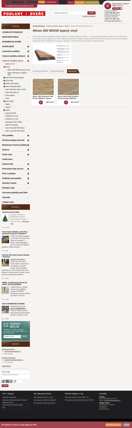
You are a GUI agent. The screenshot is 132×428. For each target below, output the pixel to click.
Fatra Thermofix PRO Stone (15, 131)
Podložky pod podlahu (11, 178)
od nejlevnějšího (40, 71)
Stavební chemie (9, 183)
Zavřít (126, 425)
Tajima (7, 104)
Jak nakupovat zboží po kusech (44, 403)
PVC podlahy (7, 135)
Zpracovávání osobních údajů (12, 405)
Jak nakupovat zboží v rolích (43, 397)
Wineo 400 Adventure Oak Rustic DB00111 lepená (43, 97)
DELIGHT (23, 243)
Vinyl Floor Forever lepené (14, 78)
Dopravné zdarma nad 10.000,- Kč (76, 397)
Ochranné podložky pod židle (14, 193)
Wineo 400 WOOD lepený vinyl (18, 70)
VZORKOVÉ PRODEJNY (12, 32)
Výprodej (6, 197)
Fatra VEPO (9, 101)
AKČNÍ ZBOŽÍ (8, 46)
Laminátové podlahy (11, 51)
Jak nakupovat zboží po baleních (45, 400)
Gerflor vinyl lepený (12, 83)
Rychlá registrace (113, 425)
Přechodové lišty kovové (12, 169)
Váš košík (116, 8)
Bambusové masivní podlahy (14, 145)
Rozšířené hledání (89, 16)
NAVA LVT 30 (10, 64)
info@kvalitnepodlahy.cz (12, 351)
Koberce (5, 150)
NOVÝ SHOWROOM (17, 308)
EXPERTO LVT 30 (11, 116)
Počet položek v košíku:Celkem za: (120, 4)
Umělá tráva (7, 159)
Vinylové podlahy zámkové (13, 56)
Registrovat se (51, 2)
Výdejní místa (8, 202)
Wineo (67, 26)
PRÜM (22, 289)
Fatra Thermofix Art (12, 92)
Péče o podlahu (8, 173)
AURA (7, 110)
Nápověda (79, 2)
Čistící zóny (7, 154)
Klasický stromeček (17, 259)
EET (3, 408)
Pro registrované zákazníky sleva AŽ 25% (79, 400)
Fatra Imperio (10, 95)
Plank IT (8, 107)
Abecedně (74, 71)
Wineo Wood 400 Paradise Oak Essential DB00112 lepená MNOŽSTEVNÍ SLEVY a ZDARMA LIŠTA (68, 99)
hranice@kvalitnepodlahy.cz (13, 360)
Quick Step (9, 80)
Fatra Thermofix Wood (13, 86)
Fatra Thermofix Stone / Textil (15, 89)
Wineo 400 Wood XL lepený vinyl (17, 74)
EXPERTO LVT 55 (11, 119)
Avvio (7, 98)
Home (70, 2)
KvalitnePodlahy (39, 26)
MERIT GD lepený (11, 125)
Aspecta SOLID (10, 113)
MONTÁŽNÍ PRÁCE (10, 37)
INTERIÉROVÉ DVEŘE (11, 42)
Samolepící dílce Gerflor (13, 122)
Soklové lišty (7, 164)
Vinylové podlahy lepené (55, 26)
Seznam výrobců (92, 2)
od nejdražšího (57, 71)
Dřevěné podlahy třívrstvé (13, 140)
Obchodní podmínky (9, 397)
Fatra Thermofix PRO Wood (14, 128)
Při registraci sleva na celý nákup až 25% (19, 6)
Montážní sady (8, 188)
